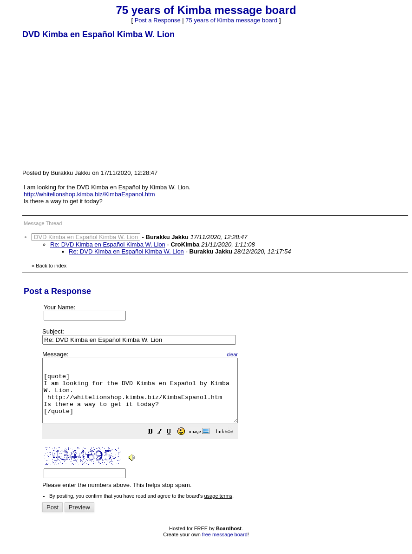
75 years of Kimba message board (231, 20)
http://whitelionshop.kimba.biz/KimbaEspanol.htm (89, 194)
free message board (225, 547)
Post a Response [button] (158, 20)
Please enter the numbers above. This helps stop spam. (222, 426)
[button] (173, 445)
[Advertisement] (92, 104)
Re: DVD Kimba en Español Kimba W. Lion (107, 244)
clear (255, 354)
